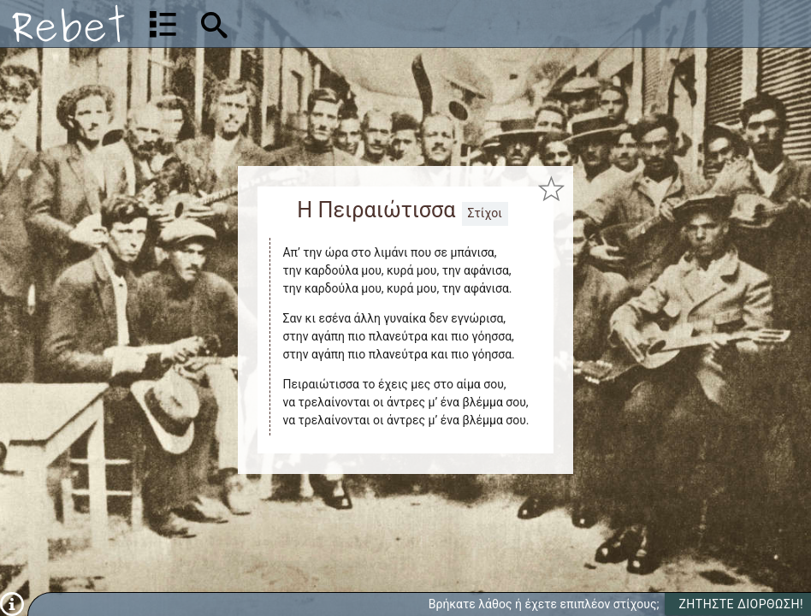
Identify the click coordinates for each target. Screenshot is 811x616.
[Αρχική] (68, 23)
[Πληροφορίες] (12, 603)
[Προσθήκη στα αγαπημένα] (551, 189)
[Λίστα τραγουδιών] (163, 24)
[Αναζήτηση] (323, 23)
